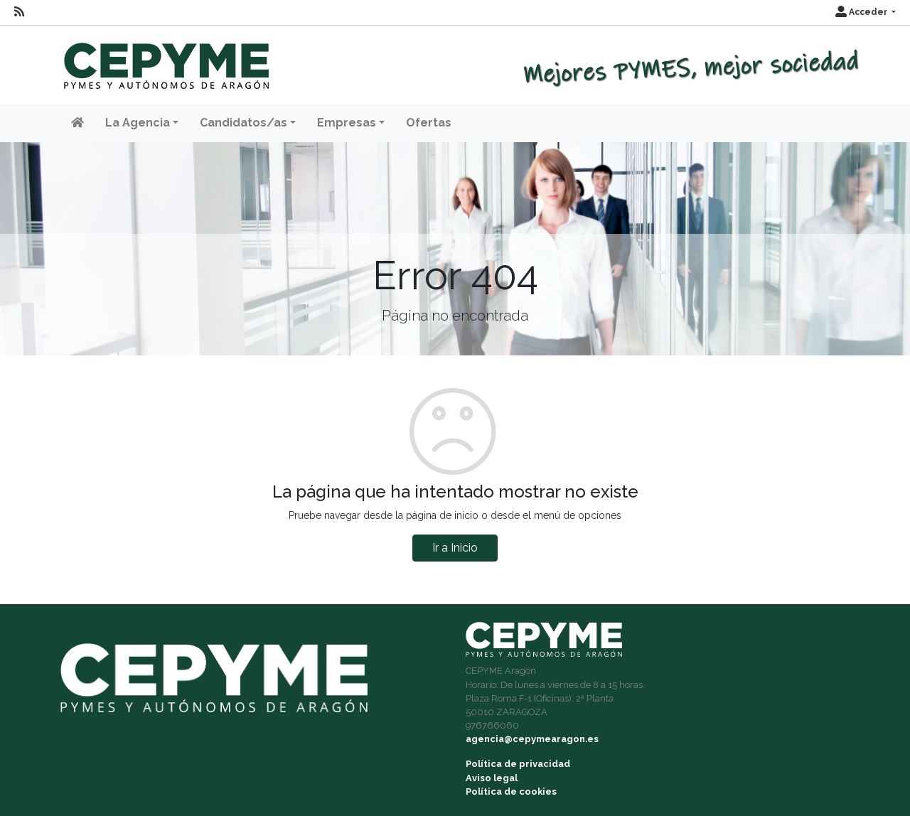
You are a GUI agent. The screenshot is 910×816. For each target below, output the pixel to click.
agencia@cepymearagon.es (532, 739)
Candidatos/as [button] (243, 122)
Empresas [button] (346, 122)
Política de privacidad (518, 763)
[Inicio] (164, 59)
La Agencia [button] (137, 122)
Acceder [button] (862, 12)
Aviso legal (492, 778)
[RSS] (19, 12)
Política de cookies (511, 791)
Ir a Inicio (455, 547)
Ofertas (428, 122)
